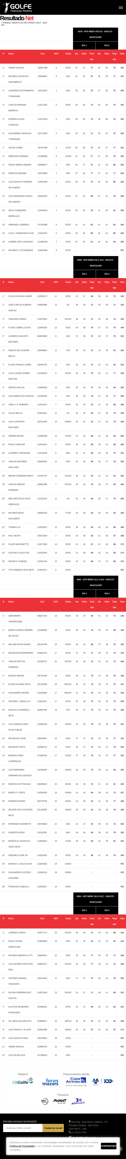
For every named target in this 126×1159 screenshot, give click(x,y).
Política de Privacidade (22, 1146)
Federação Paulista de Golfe (20, 7)
